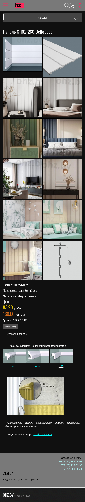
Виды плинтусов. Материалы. (21, 479)
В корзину (10, 326)
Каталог (42, 17)
